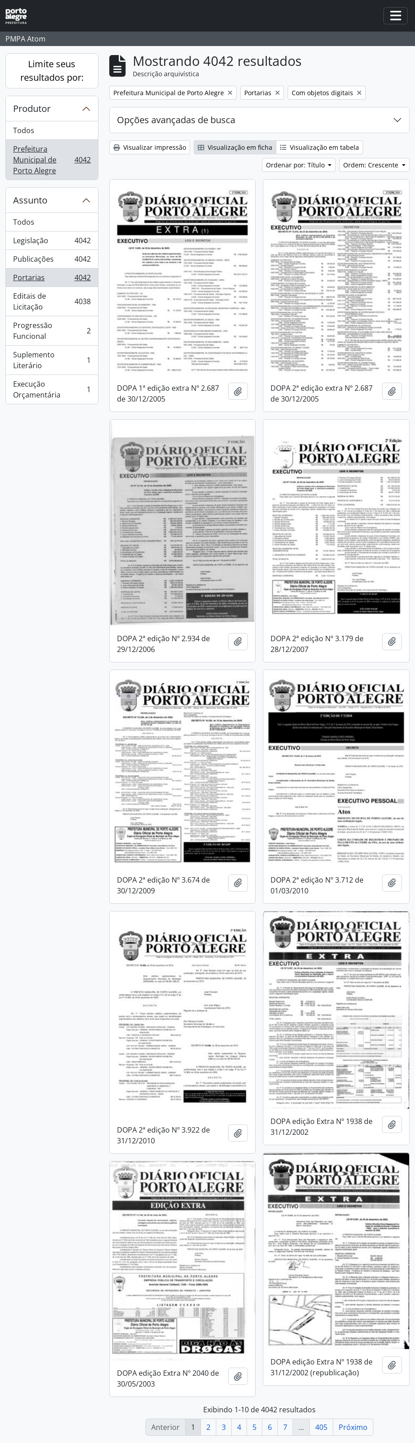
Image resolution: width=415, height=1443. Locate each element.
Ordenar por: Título (296, 165)
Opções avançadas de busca (176, 120)
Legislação (52, 242)
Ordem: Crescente (371, 165)
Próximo (353, 1427)
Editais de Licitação (52, 301)
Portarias (52, 279)
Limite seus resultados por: (52, 70)
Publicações (52, 261)
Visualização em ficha (235, 147)
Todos (23, 130)
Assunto (30, 200)
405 (321, 1427)
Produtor (32, 108)
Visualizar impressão (149, 147)
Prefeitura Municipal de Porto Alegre (52, 160)
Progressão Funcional (52, 330)
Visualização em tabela (319, 147)
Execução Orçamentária (52, 389)
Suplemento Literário (52, 360)
